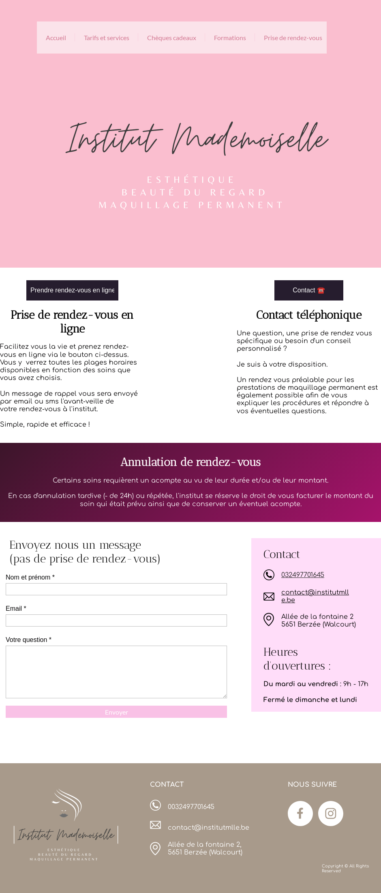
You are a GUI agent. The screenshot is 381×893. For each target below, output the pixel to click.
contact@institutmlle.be (208, 827)
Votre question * (28, 639)
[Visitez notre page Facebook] (300, 813)
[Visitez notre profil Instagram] (330, 813)
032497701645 (302, 575)
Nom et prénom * (30, 577)
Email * (16, 608)
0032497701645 (191, 807)
